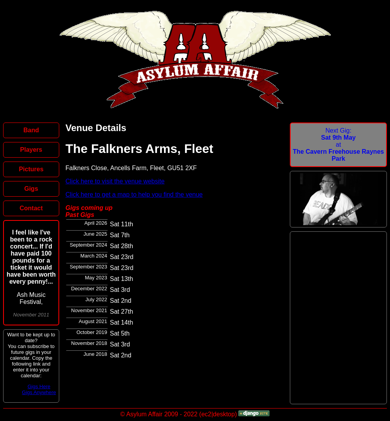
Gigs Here (39, 386)
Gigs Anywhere (39, 392)
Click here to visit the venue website (114, 181)
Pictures (31, 169)
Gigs (31, 188)
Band (31, 130)
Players (31, 149)
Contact (31, 208)
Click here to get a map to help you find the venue (134, 194)
